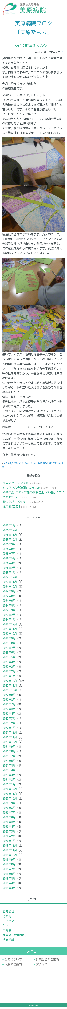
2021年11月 (10, 739)
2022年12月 (10, 682)
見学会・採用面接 (14, 936)
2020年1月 (9, 842)
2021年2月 (9, 781)
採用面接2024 (11, 508)
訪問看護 (8, 941)
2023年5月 (9, 659)
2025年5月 (9, 560)
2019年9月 (9, 861)
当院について (13, 961)
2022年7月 (9, 706)
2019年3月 (9, 889)
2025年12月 (10, 531)
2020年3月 (9, 833)
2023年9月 (9, 640)
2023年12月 (10, 626)
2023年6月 (9, 654)
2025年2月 (9, 569)
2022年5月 (9, 710)
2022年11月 (10, 687)
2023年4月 (9, 663)
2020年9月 (9, 804)
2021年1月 (9, 785)
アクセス (41, 966)
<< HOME (38, 465)
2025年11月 (10, 536)
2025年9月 (9, 546)
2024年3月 (9, 611)
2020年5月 (9, 823)
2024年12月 (10, 578)
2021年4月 (9, 772)
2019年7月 (9, 870)
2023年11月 (10, 630)
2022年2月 (9, 724)
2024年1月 (9, 621)
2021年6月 (9, 762)
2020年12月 (10, 790)
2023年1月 (9, 677)
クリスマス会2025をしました (21, 489)
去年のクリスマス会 (15, 484)
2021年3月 (9, 776)
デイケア (8, 922)
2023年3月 (9, 668)
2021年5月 (9, 767)
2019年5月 (9, 880)
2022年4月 (9, 715)
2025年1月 (9, 574)
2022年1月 (9, 729)
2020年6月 (9, 818)
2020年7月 (9, 814)
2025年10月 (10, 541)
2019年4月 (9, 884)
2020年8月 (9, 809)
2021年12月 (10, 734)
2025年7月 (9, 555)
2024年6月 (9, 602)
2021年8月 (9, 753)
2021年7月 (9, 757)
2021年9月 (9, 748)
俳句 (5, 927)
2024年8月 (9, 597)
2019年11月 (10, 851)
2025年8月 (9, 550)
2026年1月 (9, 527)
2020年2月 (9, 837)
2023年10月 (10, 635)
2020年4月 (9, 828)
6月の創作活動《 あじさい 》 (18, 465)
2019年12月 (10, 847)
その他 (7, 917)
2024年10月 (10, 588)
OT (63, 53)
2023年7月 (9, 649)
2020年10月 (10, 800)
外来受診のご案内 (47, 961)
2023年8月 (9, 644)
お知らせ (8, 913)
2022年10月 (10, 691)
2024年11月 (10, 583)
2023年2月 (9, 673)
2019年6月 (9, 875)
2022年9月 (9, 696)
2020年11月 (10, 795)
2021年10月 (10, 743)
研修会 (7, 931)
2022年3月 (9, 720)
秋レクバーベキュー (15, 503)
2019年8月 (9, 866)
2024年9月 (9, 593)
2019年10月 (10, 856)
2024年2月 (9, 616)
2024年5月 (9, 607)
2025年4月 (9, 564)
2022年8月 (9, 701)
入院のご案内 (13, 966)
